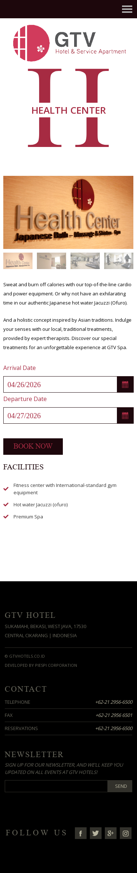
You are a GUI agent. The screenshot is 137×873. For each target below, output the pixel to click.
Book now (33, 446)
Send (121, 786)
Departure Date (25, 399)
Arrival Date (19, 368)
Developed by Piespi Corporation (41, 665)
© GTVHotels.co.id (25, 656)
